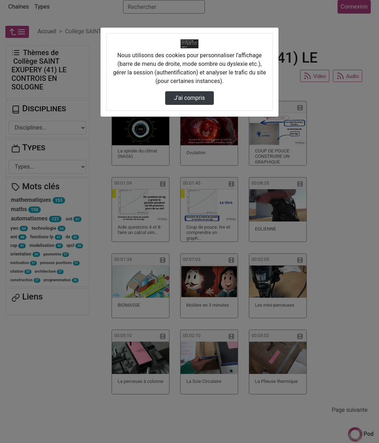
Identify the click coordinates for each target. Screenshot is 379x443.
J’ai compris (189, 97)
